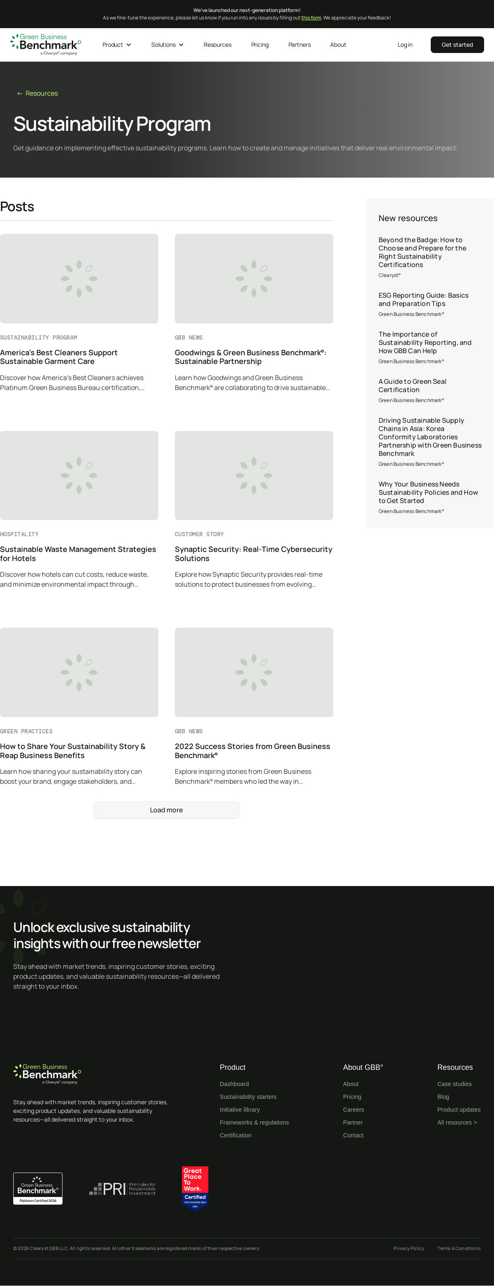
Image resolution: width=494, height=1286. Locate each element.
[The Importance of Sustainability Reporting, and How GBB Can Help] (430, 348)
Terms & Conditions (459, 1248)
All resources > (457, 1122)
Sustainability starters (248, 1096)
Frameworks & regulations (254, 1122)
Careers (353, 1109)
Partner (353, 1122)
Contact (353, 1135)
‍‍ (457, 44)
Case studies (454, 1084)
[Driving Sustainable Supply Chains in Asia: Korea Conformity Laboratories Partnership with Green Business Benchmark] (430, 442)
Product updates (459, 1109)
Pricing (352, 1096)
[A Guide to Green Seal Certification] (430, 391)
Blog (443, 1096)
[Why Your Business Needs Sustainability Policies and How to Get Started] (430, 498)
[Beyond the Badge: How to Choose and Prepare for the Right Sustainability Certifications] (430, 257)
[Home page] (95, 1074)
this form (311, 17)
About (351, 1084)
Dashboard (234, 1084)
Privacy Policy (409, 1248)
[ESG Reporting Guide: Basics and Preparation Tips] (430, 305)
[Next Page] (166, 810)
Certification (236, 1135)
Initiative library (240, 1109)
